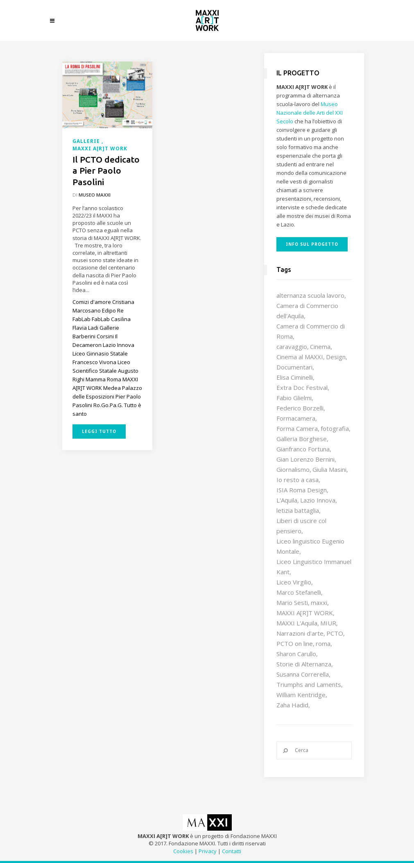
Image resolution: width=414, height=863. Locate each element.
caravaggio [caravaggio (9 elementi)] (291, 346)
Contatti (231, 851)
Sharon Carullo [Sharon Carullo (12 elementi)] (296, 654)
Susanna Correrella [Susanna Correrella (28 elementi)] (302, 674)
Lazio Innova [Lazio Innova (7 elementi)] (317, 500)
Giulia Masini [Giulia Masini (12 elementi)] (329, 469)
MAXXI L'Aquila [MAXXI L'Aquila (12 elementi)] (296, 623)
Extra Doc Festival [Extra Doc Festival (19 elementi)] (302, 387)
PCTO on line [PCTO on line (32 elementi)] (294, 643)
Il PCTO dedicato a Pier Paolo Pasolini (106, 170)
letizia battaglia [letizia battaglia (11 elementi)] (297, 510)
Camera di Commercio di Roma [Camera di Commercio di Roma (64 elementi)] (310, 331)
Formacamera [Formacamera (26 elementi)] (295, 418)
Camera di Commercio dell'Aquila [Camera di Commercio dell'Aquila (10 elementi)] (307, 310)
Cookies (183, 851)
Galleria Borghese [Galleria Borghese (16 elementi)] (301, 439)
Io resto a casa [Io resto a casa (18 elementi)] (297, 480)
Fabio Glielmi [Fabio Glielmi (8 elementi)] (294, 398)
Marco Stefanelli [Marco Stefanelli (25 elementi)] (298, 592)
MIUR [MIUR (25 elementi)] (328, 623)
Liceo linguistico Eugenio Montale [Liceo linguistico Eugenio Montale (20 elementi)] (310, 546)
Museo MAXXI (95, 195)
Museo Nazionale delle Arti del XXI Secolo (309, 112)
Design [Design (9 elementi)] (336, 357)
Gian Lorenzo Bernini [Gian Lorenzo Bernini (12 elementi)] (305, 459)
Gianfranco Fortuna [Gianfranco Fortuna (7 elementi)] (303, 449)
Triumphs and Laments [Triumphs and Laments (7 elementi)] (308, 684)
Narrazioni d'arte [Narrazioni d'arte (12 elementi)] (300, 633)
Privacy (208, 851)
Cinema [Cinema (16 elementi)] (320, 346)
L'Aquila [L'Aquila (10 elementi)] (286, 500)
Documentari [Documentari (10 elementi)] (294, 367)
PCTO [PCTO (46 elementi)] (334, 633)
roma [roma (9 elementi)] (323, 643)
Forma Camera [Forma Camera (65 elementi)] (297, 428)
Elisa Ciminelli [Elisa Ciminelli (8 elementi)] (294, 377)
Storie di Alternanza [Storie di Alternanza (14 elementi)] (303, 664)
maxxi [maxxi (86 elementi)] (319, 602)
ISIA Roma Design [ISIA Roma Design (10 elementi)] (301, 490)
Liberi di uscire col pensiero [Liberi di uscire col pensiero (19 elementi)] (301, 525)
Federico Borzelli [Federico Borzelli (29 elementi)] (300, 408)
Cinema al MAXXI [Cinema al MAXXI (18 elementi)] (299, 357)
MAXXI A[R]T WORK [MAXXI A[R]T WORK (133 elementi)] (304, 613)
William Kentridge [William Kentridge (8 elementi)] (301, 695)
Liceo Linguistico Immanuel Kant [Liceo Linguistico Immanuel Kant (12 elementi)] (313, 566)
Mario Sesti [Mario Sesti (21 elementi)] (292, 602)
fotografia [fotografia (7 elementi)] (335, 428)
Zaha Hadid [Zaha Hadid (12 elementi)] (292, 705)
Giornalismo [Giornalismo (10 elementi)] (293, 469)
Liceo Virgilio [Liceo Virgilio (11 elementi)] (293, 582)
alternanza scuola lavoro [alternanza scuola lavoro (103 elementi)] (310, 295)
